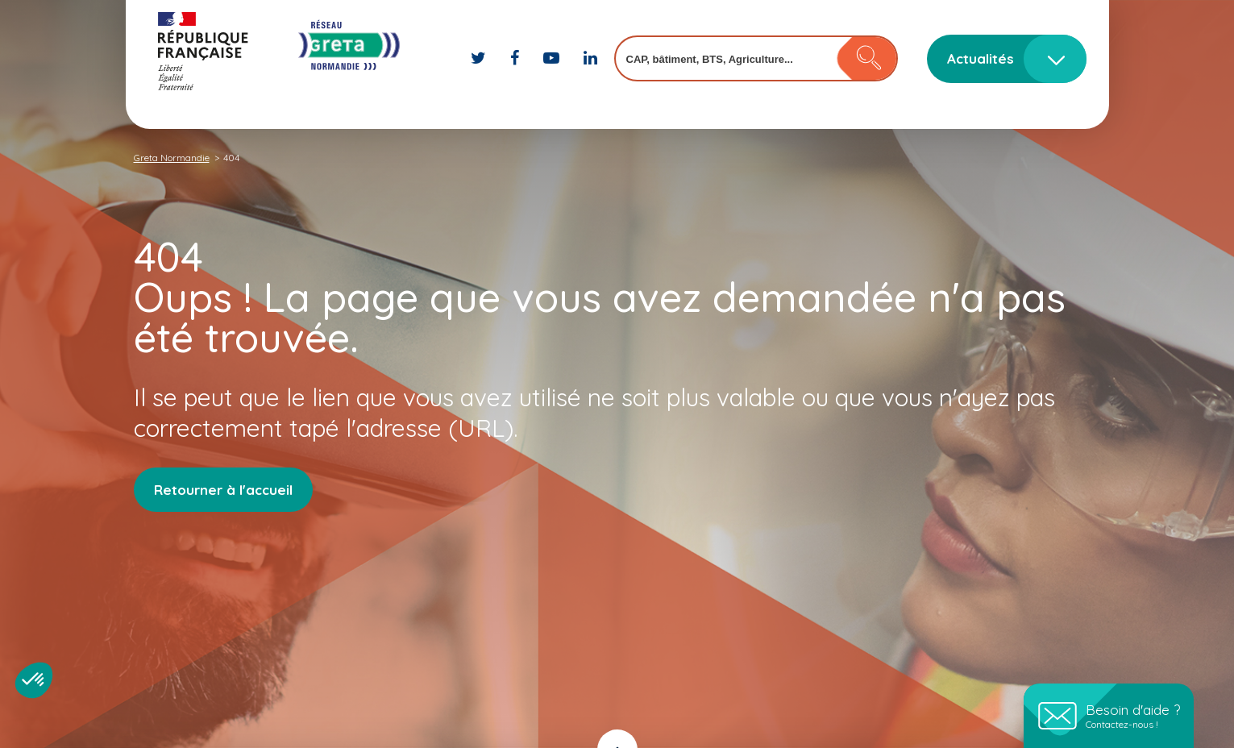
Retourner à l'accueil (223, 489)
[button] (34, 680)
